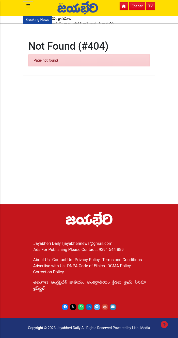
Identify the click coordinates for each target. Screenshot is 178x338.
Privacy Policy (87, 259)
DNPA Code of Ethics (86, 265)
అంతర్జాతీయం (98, 282)
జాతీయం (76, 282)
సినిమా (140, 282)
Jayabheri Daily (48, 243)
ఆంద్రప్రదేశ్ (59, 282)
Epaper (137, 6)
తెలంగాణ (40, 282)
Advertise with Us (49, 265)
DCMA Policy (119, 265)
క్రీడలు (117, 282)
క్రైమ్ (128, 282)
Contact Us (62, 259)
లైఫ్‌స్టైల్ (38, 288)
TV (150, 6)
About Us (41, 259)
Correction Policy (48, 272)
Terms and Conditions (122, 259)
